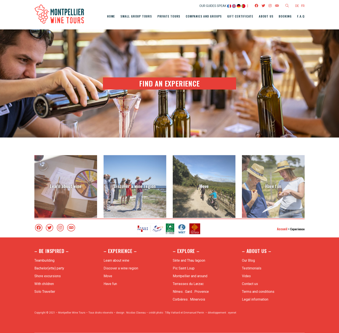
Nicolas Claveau (136, 312)
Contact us (250, 284)
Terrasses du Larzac (188, 284)
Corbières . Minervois (189, 299)
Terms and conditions (258, 292)
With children (44, 284)
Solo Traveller (44, 292)
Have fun (110, 284)
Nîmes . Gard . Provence (191, 292)
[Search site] (287, 6)
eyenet (232, 312)
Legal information (255, 299)
